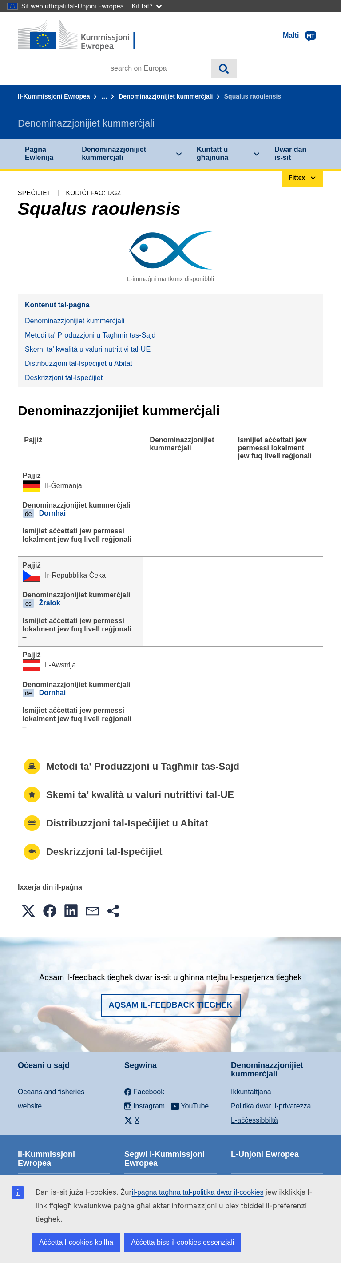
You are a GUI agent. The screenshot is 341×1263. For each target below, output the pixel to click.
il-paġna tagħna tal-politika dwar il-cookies (198, 1192)
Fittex (223, 68)
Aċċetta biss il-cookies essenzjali (182, 1242)
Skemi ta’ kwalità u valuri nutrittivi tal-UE (88, 349)
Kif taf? (147, 6)
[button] (28, 911)
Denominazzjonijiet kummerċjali (166, 96)
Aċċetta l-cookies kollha (76, 1242)
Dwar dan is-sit (290, 153)
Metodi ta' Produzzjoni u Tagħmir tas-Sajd (90, 335)
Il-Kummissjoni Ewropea (54, 96)
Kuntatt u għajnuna (212, 153)
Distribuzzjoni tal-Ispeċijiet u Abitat (78, 363)
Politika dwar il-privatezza (271, 1106)
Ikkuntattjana (251, 1092)
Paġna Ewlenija (39, 153)
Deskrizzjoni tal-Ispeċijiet (64, 377)
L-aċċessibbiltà (254, 1120)
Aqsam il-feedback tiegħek (171, 1005)
